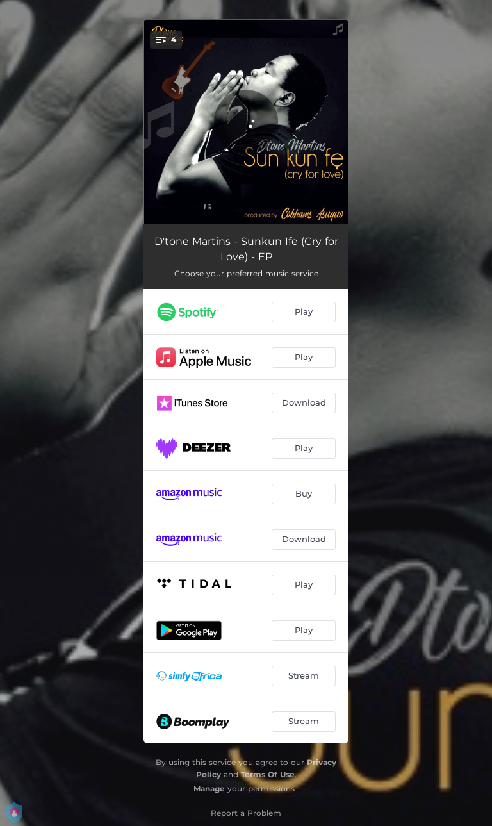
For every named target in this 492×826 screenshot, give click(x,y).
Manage (209, 788)
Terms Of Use (268, 774)
